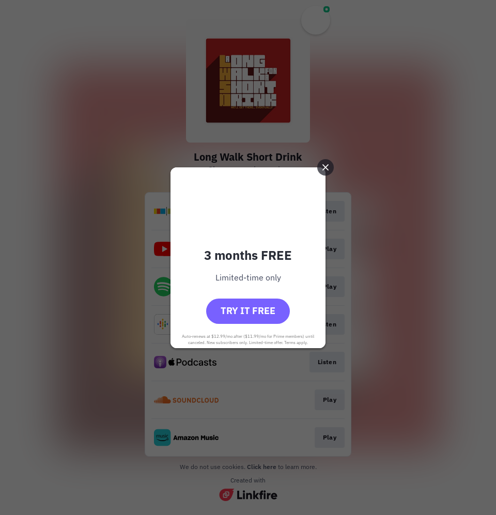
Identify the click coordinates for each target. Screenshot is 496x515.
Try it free (248, 311)
